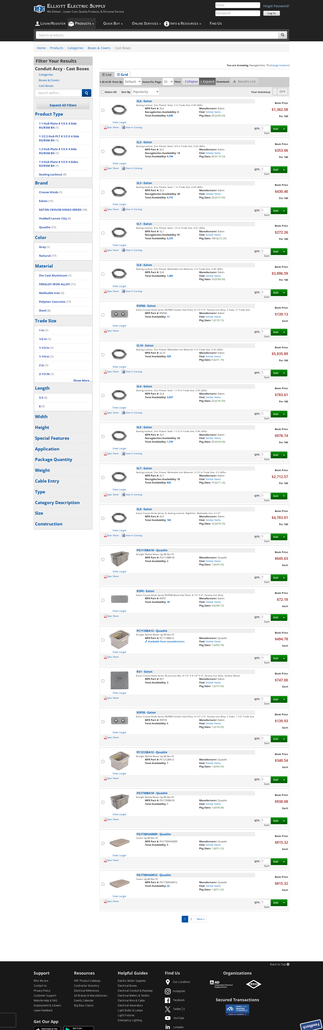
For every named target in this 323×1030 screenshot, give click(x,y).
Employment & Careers (47, 1005)
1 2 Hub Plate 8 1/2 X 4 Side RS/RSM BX (58, 151)
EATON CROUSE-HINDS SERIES (63, 210)
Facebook (175, 1000)
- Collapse (190, 81)
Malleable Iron (51, 293)
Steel (44, 310)
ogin (52, 24)
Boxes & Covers (99, 48)
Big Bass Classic (84, 1005)
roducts (84, 24)
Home (41, 48)
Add (275, 129)
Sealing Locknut (52, 174)
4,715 (170, 197)
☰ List (107, 74)
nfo (185, 24)
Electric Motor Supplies (132, 981)
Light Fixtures (126, 1015)
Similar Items (213, 112)
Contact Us (40, 986)
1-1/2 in (46, 348)
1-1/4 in (46, 356)
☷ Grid (122, 74)
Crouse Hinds (50, 192)
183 (169, 520)
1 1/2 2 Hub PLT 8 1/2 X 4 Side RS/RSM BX (59, 138)
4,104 (170, 156)
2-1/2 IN (46, 374)
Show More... (82, 380)
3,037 (170, 397)
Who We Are (41, 981)
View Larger (120, 122)
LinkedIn (174, 1027)
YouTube (174, 1018)
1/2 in (45, 339)
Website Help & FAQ (45, 1000)
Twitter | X (175, 1009)
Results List (244, 81)
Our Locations (177, 982)
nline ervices (146, 24)
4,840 (170, 115)
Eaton (46, 201)
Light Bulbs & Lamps (130, 1010)
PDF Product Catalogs (87, 981)
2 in (43, 365)
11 (168, 316)
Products (56, 48)
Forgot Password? (276, 6)
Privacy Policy (42, 991)
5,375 (170, 238)
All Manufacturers (90, 996)
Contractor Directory (86, 986)
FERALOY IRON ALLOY (57, 284)
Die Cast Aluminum (55, 275)
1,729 (170, 441)
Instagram (175, 991)
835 (169, 482)
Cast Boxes (46, 86)
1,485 (170, 275)
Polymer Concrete (55, 302)
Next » (201, 919)
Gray (44, 247)
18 (168, 602)
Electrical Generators (130, 1005)
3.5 (43, 398)
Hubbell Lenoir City (55, 218)
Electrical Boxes (127, 986)
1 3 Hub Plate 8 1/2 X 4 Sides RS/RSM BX (58, 164)
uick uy (113, 24)
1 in (43, 330)
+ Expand (207, 81)
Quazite (47, 227)
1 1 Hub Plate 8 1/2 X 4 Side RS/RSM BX (58, 126)
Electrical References (86, 991)
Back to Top (279, 964)
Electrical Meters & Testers (134, 996)
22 (168, 885)
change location (279, 65)
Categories (75, 48)
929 (169, 356)
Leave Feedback (43, 1010)
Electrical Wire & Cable (131, 1000)
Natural (47, 256)
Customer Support (45, 996)
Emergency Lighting (130, 1020)
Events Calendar (84, 1000)
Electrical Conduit (135, 991)
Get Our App (46, 1021)
